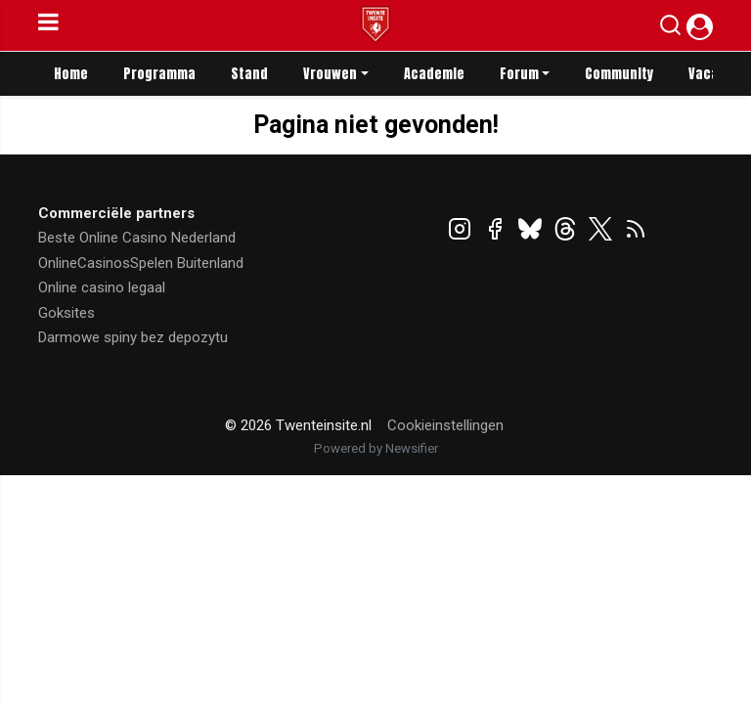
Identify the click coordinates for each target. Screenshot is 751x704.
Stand (249, 74)
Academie (434, 74)
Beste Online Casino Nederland (137, 237)
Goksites (66, 313)
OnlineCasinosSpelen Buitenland (140, 263)
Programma (159, 74)
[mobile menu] (48, 25)
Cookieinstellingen (445, 425)
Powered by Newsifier (376, 448)
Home (71, 74)
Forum (519, 74)
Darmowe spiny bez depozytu (133, 337)
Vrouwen (330, 74)
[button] (670, 29)
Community (619, 74)
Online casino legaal (101, 287)
